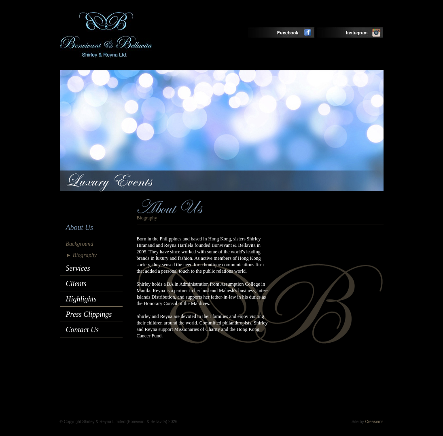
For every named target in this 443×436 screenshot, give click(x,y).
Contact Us (82, 330)
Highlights (81, 299)
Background (79, 244)
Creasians (374, 421)
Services (78, 268)
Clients (76, 284)
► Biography (81, 255)
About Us (79, 227)
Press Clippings (89, 314)
